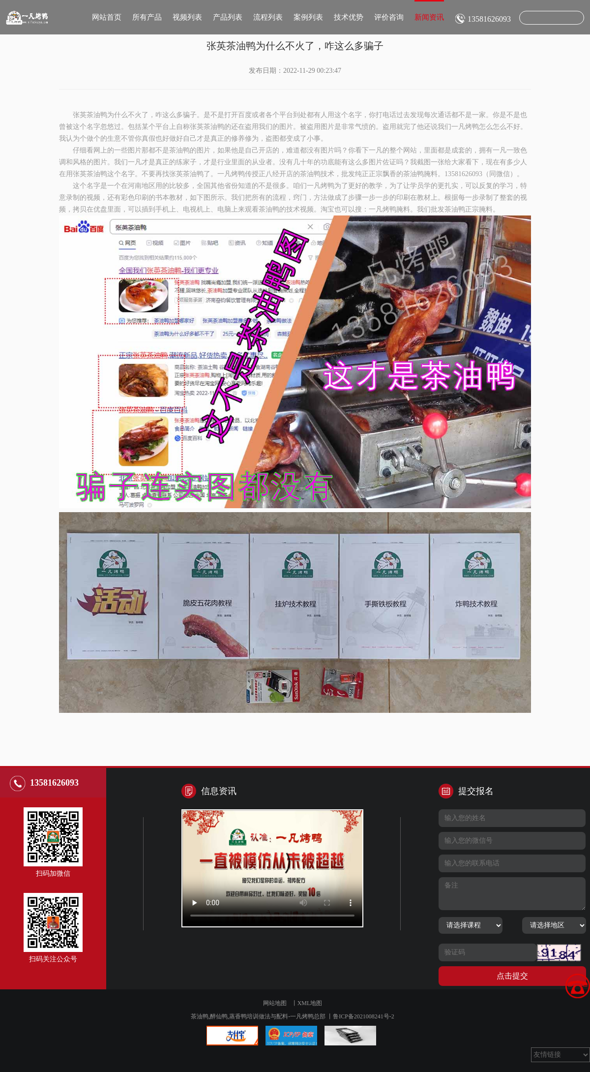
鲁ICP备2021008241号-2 (363, 1016)
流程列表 (268, 17)
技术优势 (348, 17)
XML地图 (310, 1003)
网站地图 (275, 1003)
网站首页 (106, 17)
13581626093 (489, 19)
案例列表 (308, 17)
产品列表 (227, 17)
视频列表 (187, 17)
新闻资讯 (429, 10)
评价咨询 (389, 17)
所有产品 (147, 17)
